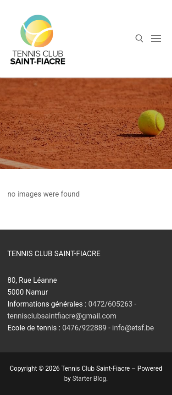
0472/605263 (110, 304)
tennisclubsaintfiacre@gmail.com (62, 316)
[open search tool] (139, 38)
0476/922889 (84, 328)
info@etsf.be (133, 328)
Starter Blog (89, 378)
